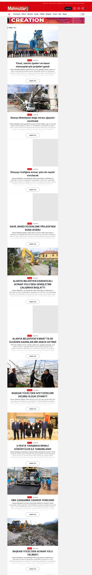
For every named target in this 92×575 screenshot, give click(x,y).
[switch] (82, 14)
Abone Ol (68, 8)
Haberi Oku (32, 81)
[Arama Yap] (74, 8)
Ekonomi (29, 390)
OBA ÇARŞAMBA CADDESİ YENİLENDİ (32, 500)
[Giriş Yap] (78, 8)
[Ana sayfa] (9, 14)
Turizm (29, 497)
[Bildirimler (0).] (83, 8)
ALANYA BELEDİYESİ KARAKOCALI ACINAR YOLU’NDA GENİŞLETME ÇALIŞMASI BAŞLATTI (32, 284)
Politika (29, 114)
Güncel (29, 60)
